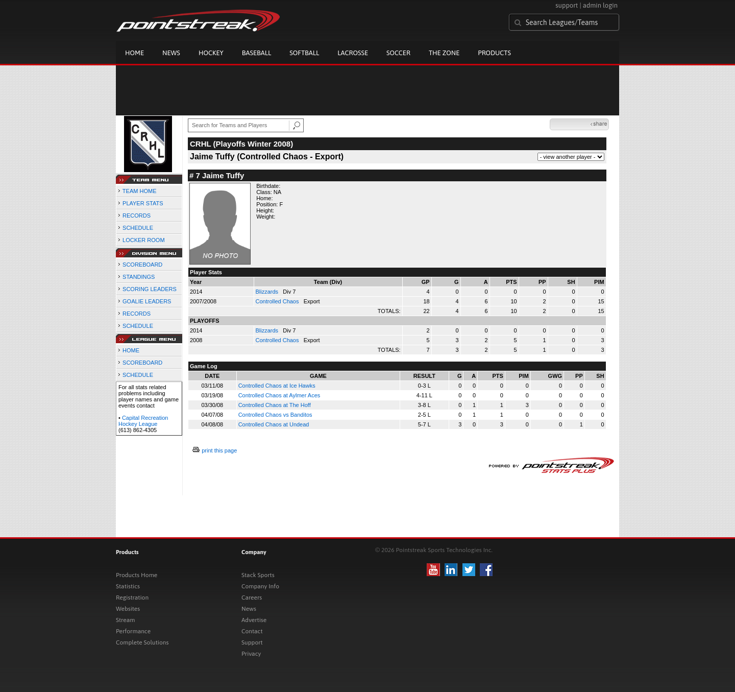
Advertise (253, 620)
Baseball (257, 53)
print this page (219, 450)
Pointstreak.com (198, 21)
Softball (304, 53)
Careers (251, 597)
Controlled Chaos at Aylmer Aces (279, 395)
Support (252, 642)
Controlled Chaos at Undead (273, 424)
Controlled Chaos (278, 301)
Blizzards (268, 292)
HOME (130, 350)
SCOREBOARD (142, 264)
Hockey (211, 53)
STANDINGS (138, 277)
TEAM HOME (139, 191)
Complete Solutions (142, 642)
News (171, 53)
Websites (128, 608)
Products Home (136, 575)
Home (134, 53)
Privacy (251, 653)
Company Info (260, 586)
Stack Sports (258, 575)
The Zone (444, 53)
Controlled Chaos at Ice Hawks (276, 386)
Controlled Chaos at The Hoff (274, 405)
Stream (125, 620)
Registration (132, 597)
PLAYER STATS (142, 203)
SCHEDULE (137, 228)
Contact (252, 631)
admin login (600, 5)
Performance (133, 631)
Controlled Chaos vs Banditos (275, 415)
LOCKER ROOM (143, 240)
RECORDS (136, 215)
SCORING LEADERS (149, 289)
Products (494, 53)
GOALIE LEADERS (146, 301)
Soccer (398, 53)
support (566, 5)
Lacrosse (352, 53)
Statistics (128, 586)
